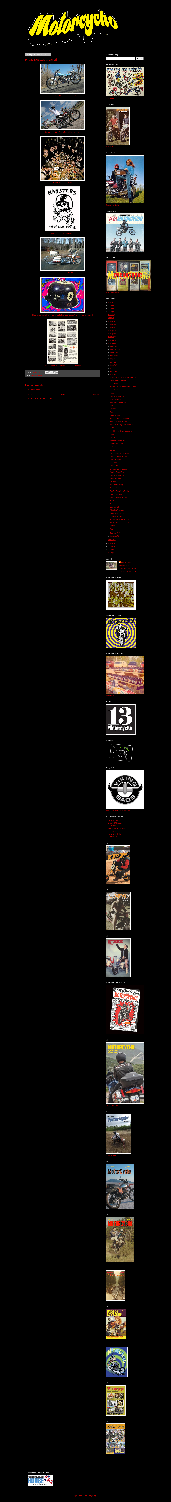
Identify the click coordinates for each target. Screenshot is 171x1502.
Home (63, 394)
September (114, 356)
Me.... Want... (114, 384)
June (112, 365)
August (113, 359)
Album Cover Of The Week (119, 418)
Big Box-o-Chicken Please (119, 519)
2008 (110, 550)
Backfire (113, 409)
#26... (112, 504)
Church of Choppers (115, 823)
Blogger (95, 1496)
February (113, 533)
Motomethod (114, 507)
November (114, 349)
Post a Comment (34, 390)
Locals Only (114, 434)
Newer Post (30, 394)
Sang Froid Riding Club (116, 828)
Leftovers (113, 437)
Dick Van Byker (115, 459)
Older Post (95, 394)
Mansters (113, 450)
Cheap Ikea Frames (117, 444)
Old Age (113, 482)
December (114, 346)
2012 (110, 343)
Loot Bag (113, 447)
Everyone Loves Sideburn (119, 469)
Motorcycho (126, 562)
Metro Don (113, 463)
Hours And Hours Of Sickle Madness (123, 377)
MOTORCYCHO (43, 11)
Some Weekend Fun (117, 513)
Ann (111, 529)
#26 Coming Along (116, 485)
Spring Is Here (115, 415)
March (112, 375)
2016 (110, 331)
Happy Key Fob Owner (118, 380)
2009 (110, 546)
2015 (110, 334)
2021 (110, 315)
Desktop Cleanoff (36, 375)
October (113, 352)
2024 (110, 305)
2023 (110, 309)
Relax (112, 501)
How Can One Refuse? (118, 390)
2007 (110, 553)
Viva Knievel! (112, 837)
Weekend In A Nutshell (118, 403)
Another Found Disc (117, 472)
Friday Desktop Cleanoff (118, 422)
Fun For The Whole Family (119, 491)
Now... (112, 406)
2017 (110, 327)
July (112, 362)
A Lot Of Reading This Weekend (121, 425)
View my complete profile (128, 571)
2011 (110, 540)
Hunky (112, 393)
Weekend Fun (115, 488)
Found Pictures (115, 478)
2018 (110, 324)
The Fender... (114, 466)
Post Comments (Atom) (43, 398)
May (112, 368)
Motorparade (112, 826)
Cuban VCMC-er (116, 516)
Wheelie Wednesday (117, 396)
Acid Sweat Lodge (114, 820)
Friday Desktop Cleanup (118, 456)
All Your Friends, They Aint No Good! (123, 387)
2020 (110, 318)
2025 (110, 302)
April (112, 371)
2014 (110, 337)
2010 (110, 543)
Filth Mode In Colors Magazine (121, 431)
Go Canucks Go (115, 399)
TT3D (112, 428)
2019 (110, 321)
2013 (110, 340)
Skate (112, 412)
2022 (110, 312)
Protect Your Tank (116, 494)
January (113, 536)
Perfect (112, 526)
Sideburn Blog (113, 831)
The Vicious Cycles (115, 834)
